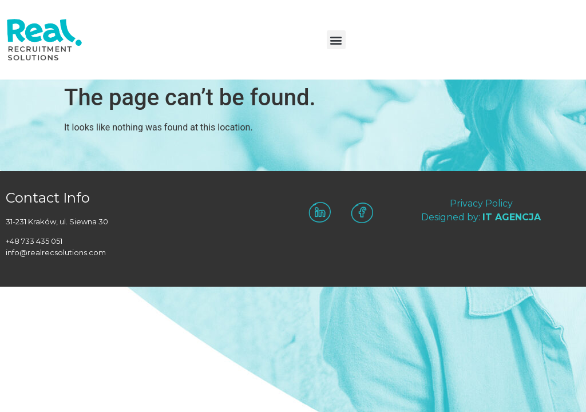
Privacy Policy (481, 203)
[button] (336, 39)
